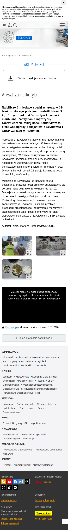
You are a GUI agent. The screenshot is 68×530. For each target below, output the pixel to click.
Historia (40, 380)
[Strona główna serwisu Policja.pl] (4, 25)
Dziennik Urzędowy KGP (15, 423)
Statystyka (8, 398)
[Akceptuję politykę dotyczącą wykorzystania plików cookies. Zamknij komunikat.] (63, 2)
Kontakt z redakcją (9, 500)
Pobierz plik (12, 327)
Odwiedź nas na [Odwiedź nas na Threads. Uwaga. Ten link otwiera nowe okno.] (27, 481)
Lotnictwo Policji (11, 365)
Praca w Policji (9, 429)
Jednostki (7, 376)
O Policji (6, 371)
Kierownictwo (22, 376)
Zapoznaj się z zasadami (11, 518)
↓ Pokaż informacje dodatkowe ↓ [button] (34, 338)
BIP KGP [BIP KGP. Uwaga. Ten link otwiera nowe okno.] (47, 482)
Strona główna (9, 55)
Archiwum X (53, 357)
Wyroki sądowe (38, 423)
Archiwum (8, 454)
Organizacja (9, 380)
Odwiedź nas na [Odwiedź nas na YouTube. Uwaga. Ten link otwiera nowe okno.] (9, 481)
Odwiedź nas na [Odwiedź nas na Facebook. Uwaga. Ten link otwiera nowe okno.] (15, 481)
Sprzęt (51, 380)
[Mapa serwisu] (10, 25)
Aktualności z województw (31, 357)
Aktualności (25, 55)
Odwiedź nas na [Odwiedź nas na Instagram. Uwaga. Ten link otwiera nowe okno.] (21, 481)
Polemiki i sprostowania (34, 365)
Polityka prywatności (10, 523)
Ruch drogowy (10, 361)
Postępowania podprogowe (48, 449)
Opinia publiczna (11, 412)
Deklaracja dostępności (45, 500)
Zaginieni (41, 361)
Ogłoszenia (40, 434)
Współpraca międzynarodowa (38, 384)
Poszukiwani (27, 361)
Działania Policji (10, 351)
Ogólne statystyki (25, 404)
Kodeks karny (10, 408)
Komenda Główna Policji (44, 376)
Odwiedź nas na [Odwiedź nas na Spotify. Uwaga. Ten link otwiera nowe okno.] (15, 487)
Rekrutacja (28, 438)
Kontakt (6, 459)
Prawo (5, 417)
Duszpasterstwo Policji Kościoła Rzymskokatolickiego (30, 389)
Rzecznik (7, 465)
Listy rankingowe (11, 438)
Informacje (8, 404)
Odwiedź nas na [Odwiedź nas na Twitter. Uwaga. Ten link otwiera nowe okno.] (3, 487)
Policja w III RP (25, 380)
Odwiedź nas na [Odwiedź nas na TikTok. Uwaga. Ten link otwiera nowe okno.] (9, 487)
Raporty (42, 408)
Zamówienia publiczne (13, 444)
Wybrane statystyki (46, 404)
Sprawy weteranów (43, 465)
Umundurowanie (11, 384)
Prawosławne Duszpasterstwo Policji (21, 393)
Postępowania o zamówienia (17, 449)
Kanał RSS (3, 481)
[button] (62, 25)
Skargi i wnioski (23, 465)
